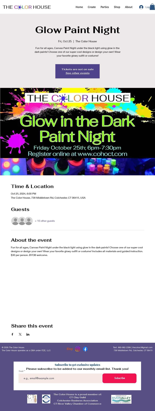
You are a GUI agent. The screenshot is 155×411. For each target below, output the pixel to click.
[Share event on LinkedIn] (27, 334)
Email (21, 371)
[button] (91, 7)
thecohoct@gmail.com (142, 347)
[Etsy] (70, 349)
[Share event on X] (20, 334)
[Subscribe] (119, 378)
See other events (78, 73)
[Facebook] (85, 349)
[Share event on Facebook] (12, 334)
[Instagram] (77, 349)
